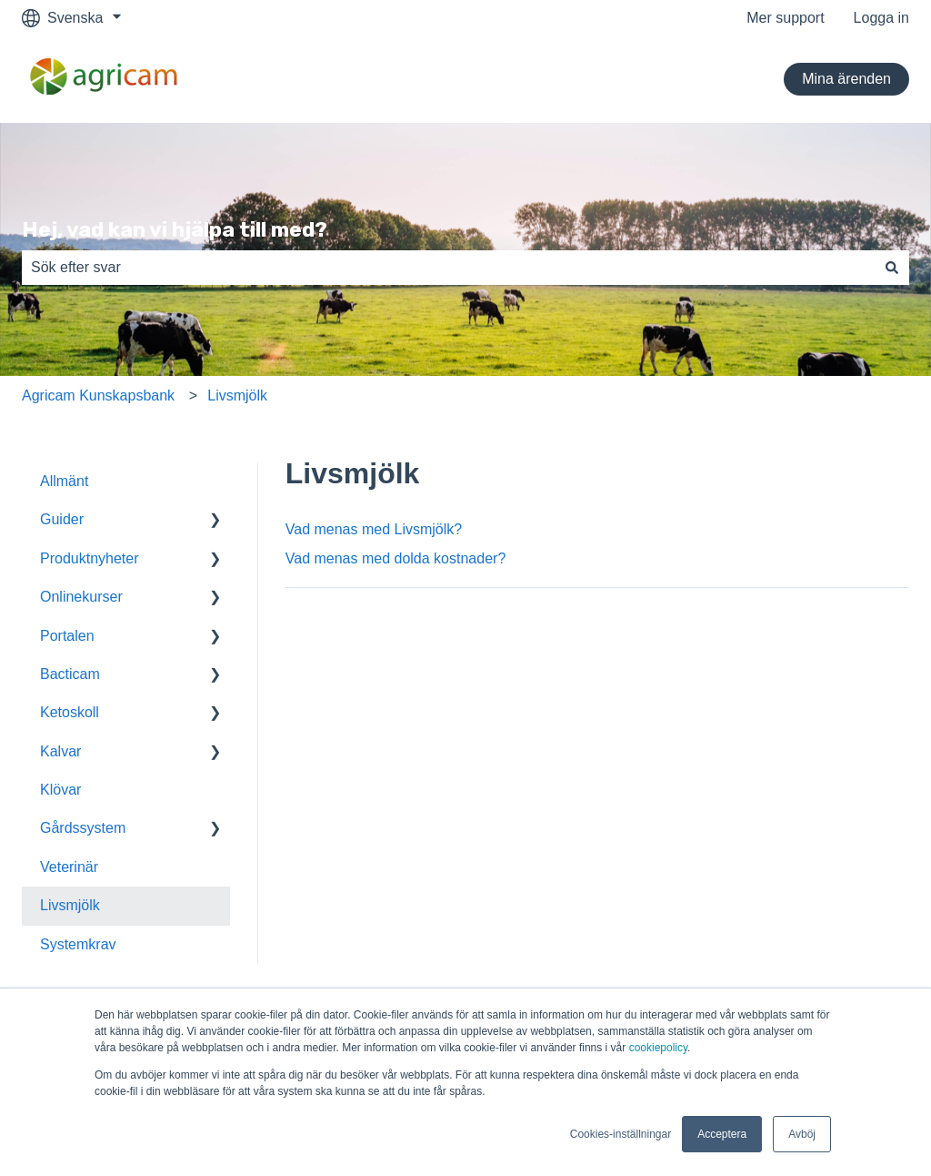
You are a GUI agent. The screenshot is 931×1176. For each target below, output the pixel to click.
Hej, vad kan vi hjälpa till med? (174, 229)
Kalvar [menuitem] (60, 751)
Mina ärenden (846, 78)
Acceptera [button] (721, 1134)
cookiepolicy (658, 1047)
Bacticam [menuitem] (70, 674)
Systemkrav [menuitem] (78, 944)
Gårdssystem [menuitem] (82, 828)
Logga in (881, 17)
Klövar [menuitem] (60, 789)
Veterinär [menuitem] (69, 867)
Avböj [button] (802, 1134)
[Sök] (892, 267)
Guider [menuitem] (62, 519)
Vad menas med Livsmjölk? (373, 529)
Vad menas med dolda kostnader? (395, 558)
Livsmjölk (237, 395)
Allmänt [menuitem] (64, 481)
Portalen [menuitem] (67, 636)
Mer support (785, 17)
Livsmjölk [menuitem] (70, 905)
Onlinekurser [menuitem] (81, 596)
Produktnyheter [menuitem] (89, 558)
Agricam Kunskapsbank (98, 395)
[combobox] (448, 267)
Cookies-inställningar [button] (620, 1134)
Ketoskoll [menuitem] (69, 712)
